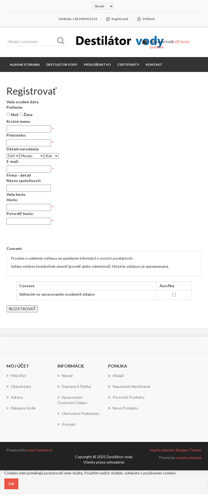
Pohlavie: (14, 107)
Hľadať (116, 375)
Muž (14, 114)
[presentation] (47, 235)
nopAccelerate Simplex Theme (176, 450)
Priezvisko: (16, 135)
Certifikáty (128, 64)
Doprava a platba (74, 386)
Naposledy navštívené (129, 386)
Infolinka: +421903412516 (78, 19)
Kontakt (154, 64)
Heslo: (12, 199)
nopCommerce (40, 450)
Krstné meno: (18, 121)
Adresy (14, 397)
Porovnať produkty (126, 397)
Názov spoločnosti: (23, 180)
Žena (28, 114)
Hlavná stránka (25, 64)
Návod (65, 375)
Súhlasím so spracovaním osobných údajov (57, 294)
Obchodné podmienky (78, 413)
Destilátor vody (61, 64)
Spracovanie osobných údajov (72, 400)
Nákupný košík (21, 408)
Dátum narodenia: (22, 149)
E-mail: (12, 161)
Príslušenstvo (97, 64)
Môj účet (16, 375)
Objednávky (18, 386)
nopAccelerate (189, 457)
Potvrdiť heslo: (20, 213)
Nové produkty (123, 408)
